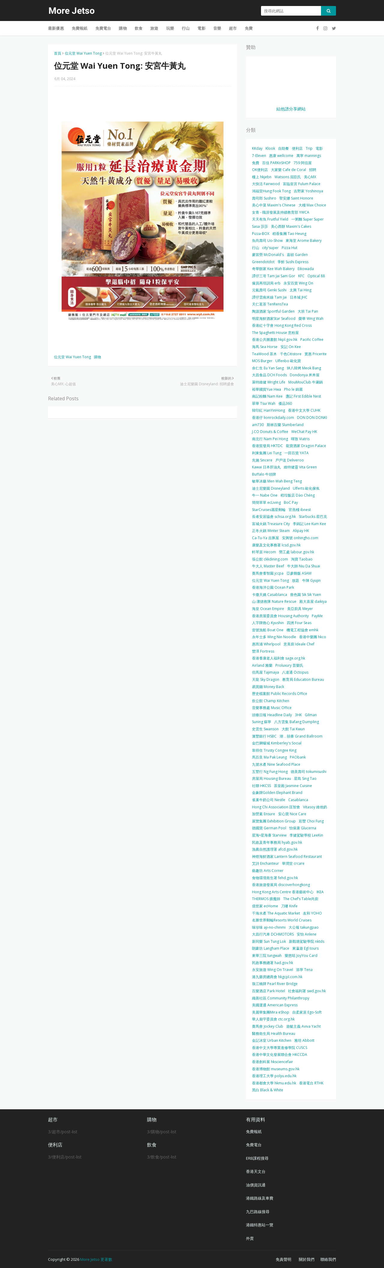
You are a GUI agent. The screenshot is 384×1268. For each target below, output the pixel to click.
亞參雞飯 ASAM (298, 573)
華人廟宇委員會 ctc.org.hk (273, 1019)
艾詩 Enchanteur (265, 863)
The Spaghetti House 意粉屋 (275, 332)
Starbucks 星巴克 (313, 516)
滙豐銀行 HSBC (264, 736)
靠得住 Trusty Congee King (274, 750)
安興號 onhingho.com (300, 537)
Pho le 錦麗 (293, 389)
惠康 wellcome (281, 155)
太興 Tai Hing (300, 290)
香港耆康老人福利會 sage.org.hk (278, 658)
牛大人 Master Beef (268, 566)
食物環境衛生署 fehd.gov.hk (275, 877)
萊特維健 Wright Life (268, 382)
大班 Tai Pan (308, 311)
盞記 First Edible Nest (303, 396)
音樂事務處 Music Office (272, 707)
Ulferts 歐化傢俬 (306, 488)
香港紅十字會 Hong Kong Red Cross (282, 325)
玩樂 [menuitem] (170, 28)
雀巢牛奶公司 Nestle (268, 799)
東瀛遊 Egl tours (305, 948)
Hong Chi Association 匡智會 (276, 807)
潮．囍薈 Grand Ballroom (301, 736)
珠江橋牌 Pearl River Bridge (275, 983)
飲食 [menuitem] (138, 28)
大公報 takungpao (304, 927)
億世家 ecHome (265, 906)
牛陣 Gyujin (311, 580)
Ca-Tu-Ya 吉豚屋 (265, 537)
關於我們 (306, 1259)
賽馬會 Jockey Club (267, 1026)
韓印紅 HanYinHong (268, 410)
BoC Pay (291, 502)
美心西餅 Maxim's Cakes (291, 226)
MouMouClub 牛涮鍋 (305, 382)
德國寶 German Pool (269, 828)
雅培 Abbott (304, 1040)
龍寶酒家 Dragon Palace (306, 445)
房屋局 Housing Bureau (271, 778)
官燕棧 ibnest (300, 509)
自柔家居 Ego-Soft (307, 1012)
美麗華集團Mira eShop (270, 1012)
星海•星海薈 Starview (269, 835)
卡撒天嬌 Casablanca (269, 594)
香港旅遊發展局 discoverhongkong (281, 884)
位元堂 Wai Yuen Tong (83, 53)
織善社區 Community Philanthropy (280, 998)
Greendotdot (263, 261)
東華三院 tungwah (267, 955)
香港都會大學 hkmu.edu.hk (274, 1083)
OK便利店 (260, 169)
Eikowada (306, 268)
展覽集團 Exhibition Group (274, 821)
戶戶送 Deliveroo (289, 460)
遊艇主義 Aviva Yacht (303, 1026)
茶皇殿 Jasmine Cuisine (293, 785)
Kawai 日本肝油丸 (266, 467)
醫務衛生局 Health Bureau (273, 1033)
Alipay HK (301, 530)
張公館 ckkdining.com (270, 559)
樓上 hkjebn (262, 176)
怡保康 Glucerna (302, 828)
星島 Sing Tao (305, 778)
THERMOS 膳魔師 (266, 898)
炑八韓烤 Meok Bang (304, 368)
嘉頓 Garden (297, 254)
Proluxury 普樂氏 (289, 665)
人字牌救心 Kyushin (268, 622)
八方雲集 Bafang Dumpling (296, 721)
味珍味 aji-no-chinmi (269, 927)
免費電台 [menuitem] (103, 28)
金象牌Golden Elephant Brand (277, 792)
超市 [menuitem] (233, 28)
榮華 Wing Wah (310, 318)
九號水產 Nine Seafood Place (276, 764)
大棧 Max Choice (312, 205)
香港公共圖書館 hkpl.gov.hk (274, 339)
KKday (257, 148)
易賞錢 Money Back (268, 686)
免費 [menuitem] (249, 28)
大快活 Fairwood (266, 183)
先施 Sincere (262, 460)
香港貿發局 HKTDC (267, 445)
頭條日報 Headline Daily (272, 714)
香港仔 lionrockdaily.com (273, 417)
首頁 (57, 53)
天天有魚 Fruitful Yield (270, 219)
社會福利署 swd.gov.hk (307, 990)
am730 (258, 424)
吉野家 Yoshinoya (308, 191)
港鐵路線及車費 (259, 1198)
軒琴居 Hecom (264, 551)
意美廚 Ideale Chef (299, 644)
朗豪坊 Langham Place (270, 948)
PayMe (317, 615)
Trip (309, 148)
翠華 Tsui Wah (263, 403)
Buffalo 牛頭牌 (264, 474)
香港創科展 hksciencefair (272, 1061)
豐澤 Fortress (263, 651)
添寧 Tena (304, 969)
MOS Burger (262, 360)
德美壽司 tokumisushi (308, 771)
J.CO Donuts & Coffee (270, 431)
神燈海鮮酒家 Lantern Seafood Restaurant (287, 856)
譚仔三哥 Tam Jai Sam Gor (273, 275)
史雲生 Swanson (265, 729)
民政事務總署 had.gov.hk (272, 962)
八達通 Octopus (295, 672)
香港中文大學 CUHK (304, 410)
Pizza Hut (289, 247)
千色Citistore (291, 353)
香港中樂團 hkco (312, 636)
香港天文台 (256, 1171)
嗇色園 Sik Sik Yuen (305, 594)
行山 (255, 247)
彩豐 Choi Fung (311, 821)
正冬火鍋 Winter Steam (271, 530)
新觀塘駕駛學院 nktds (306, 941)
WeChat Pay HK (304, 431)
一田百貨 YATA (296, 452)
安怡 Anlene (306, 934)
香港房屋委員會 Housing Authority (280, 615)
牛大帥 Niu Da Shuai (303, 566)
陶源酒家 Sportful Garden (273, 311)
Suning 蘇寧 (261, 721)
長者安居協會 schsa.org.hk (274, 516)
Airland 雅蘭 (262, 665)
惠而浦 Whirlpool (266, 644)
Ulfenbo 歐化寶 (288, 360)
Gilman (311, 714)
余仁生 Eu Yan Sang (268, 368)
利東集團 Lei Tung (266, 452)
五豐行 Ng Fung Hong (270, 771)
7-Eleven (259, 155)
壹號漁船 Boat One (268, 629)
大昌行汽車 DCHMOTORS (273, 934)
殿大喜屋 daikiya (313, 601)
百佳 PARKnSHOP (276, 162)
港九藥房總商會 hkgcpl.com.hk (277, 976)
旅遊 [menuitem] (154, 28)
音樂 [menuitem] (217, 28)
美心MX (310, 176)
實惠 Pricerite (315, 353)
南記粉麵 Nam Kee (267, 396)
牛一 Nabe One (265, 495)
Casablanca (298, 799)
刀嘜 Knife (289, 906)
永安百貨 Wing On (298, 283)
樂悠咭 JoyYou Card (301, 955)
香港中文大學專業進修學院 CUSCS (279, 1047)
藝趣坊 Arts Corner (268, 870)
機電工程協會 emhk (302, 629)
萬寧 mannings (308, 155)
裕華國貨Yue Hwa (266, 389)
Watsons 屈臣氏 (287, 176)
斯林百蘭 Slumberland (285, 424)
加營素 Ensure (263, 813)
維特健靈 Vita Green (300, 467)
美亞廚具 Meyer (300, 608)
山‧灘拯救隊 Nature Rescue (274, 601)
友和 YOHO (312, 913)
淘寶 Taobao (302, 559)
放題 (295, 580)
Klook (270, 148)
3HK (298, 714)
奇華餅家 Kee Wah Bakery (273, 268)
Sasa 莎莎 (260, 226)
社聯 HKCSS (261, 785)
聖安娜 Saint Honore (296, 198)
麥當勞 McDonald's (268, 254)
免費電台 (254, 1144)
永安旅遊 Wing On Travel (272, 969)
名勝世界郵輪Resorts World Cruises (281, 920)
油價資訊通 (256, 1185)
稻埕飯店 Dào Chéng (297, 495)
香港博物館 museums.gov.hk (275, 1068)
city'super (270, 247)
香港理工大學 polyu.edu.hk (274, 1075)
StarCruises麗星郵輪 (269, 509)
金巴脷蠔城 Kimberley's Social (277, 743)
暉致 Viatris (300, 438)
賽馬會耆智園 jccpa (268, 573)
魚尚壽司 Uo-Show (267, 240)
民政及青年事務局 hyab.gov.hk (277, 842)
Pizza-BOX (260, 233)
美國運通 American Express (275, 1005)
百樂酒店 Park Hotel (268, 990)
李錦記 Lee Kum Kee (309, 523)
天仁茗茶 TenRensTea (270, 304)
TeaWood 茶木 (264, 353)
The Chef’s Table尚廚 (300, 898)
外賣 (250, 1238)
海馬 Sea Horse (265, 346)
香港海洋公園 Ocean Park (273, 587)
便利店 (297, 148)
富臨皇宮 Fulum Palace (301, 183)
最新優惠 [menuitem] (56, 28)
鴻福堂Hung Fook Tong (271, 191)
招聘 (312, 169)
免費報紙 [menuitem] (80, 28)
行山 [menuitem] (186, 28)
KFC (301, 275)
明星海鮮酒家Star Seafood (274, 318)
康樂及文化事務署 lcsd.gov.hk (276, 545)
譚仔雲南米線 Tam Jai (269, 297)
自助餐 (283, 148)
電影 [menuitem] (201, 28)
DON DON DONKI (312, 417)
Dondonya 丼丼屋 (305, 374)
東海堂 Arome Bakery (304, 240)
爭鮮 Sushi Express (293, 261)
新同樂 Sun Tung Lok (269, 941)
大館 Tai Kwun (293, 729)
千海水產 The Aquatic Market (276, 913)
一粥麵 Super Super (307, 219)
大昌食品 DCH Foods (269, 374)
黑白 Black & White (267, 1089)
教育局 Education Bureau (303, 679)
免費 (255, 162)
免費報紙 (254, 1131)
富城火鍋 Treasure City (271, 523)
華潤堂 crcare (293, 863)
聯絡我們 (328, 1259)
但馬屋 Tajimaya (265, 672)
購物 (97, 356)
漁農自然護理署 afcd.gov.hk (275, 849)
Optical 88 (316, 275)
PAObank (298, 757)
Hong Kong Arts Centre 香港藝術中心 (283, 891)
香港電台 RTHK (311, 1083)
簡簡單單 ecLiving (266, 502)
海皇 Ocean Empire (268, 608)
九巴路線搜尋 (257, 1211)
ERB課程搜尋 (257, 1158)
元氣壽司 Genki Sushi (269, 290)
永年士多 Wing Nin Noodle (274, 636)
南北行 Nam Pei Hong (270, 438)
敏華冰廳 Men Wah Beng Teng (277, 481)
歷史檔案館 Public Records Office (279, 693)
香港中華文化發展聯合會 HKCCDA (279, 1054)
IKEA (320, 891)
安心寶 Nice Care (292, 813)
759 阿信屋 (303, 162)
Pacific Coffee (311, 339)
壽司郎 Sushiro (264, 198)
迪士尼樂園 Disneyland (271, 488)
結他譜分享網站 (291, 109)
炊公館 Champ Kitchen (270, 700)
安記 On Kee (290, 346)
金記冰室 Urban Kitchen (271, 1040)
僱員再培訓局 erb (266, 283)
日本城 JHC (299, 297)
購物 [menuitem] (123, 28)
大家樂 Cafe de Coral (288, 169)
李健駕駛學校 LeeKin (306, 835)
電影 (319, 148)
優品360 (285, 403)
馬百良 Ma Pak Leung (269, 757)
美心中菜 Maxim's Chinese (274, 205)
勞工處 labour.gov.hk (296, 551)
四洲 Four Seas (299, 622)
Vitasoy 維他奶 (315, 807)
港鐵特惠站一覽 (259, 1224)
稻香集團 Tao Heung (289, 233)
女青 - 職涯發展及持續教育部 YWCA (280, 212)
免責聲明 (283, 1259)
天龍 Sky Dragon (265, 679)
